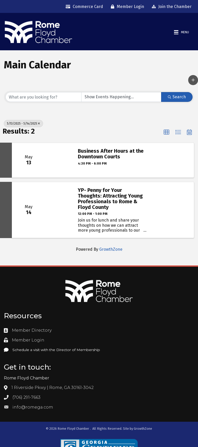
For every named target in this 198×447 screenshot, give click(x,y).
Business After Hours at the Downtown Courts (111, 153)
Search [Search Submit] (177, 96)
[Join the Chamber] (170, 6)
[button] (193, 80)
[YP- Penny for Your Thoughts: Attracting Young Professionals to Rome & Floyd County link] (59, 210)
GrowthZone (110, 249)
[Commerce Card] (83, 6)
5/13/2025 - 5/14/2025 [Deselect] (23, 123)
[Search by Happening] (121, 97)
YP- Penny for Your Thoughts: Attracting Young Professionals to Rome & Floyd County (110, 198)
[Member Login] (126, 6)
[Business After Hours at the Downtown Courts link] (59, 160)
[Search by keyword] (43, 97)
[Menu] (181, 32)
